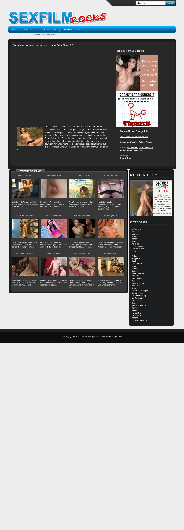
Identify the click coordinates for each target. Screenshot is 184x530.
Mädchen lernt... (54, 253)
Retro (134, 288)
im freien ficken (146, 147)
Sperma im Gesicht (139, 306)
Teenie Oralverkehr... (83, 253)
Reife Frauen (136, 286)
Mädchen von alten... (25, 253)
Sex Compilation (138, 298)
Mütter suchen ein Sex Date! (34, 45)
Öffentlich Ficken (26, 35)
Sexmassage (136, 301)
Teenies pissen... (82, 175)
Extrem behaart (137, 246)
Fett (133, 254)
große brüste (132, 147)
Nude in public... (25, 175)
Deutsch (135, 241)
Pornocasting (137, 278)
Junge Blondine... (111, 175)
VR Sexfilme (136, 315)
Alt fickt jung (136, 229)
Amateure (135, 232)
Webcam (135, 318)
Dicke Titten (136, 244)
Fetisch (134, 251)
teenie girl (138, 150)
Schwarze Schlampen (140, 291)
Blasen (134, 239)
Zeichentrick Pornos (139, 320)
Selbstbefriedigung (139, 296)
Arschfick (135, 234)
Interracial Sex (137, 264)
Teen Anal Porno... (54, 175)
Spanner (135, 303)
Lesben (134, 269)
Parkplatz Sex (50, 29)
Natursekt (135, 271)
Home (14, 29)
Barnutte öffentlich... (83, 215)
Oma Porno (136, 276)
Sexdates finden (30, 29)
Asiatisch (135, 236)
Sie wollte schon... (54, 215)
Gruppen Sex (137, 259)
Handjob (135, 261)
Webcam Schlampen (71, 29)
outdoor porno (126, 150)
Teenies (149, 142)
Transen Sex (136, 313)
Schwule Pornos (138, 293)
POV (133, 281)
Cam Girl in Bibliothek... (25, 215)
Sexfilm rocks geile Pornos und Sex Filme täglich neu (102, 337)
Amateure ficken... (111, 253)
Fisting (134, 256)
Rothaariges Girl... (111, 215)
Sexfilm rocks (13, 35)
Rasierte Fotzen (138, 283)
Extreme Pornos (138, 249)
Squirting (135, 308)
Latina (134, 266)
